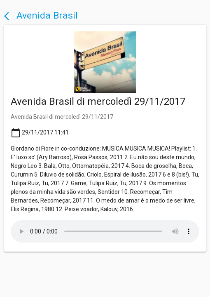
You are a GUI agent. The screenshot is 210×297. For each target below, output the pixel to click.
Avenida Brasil (41, 15)
